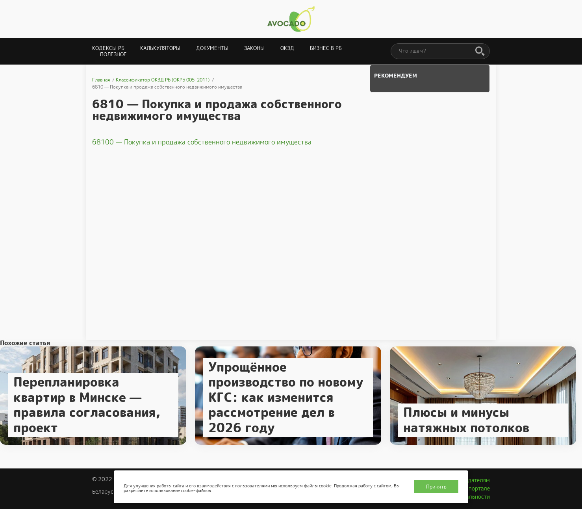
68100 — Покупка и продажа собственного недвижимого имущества (201, 142)
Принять (436, 486)
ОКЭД (287, 48)
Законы (254, 48)
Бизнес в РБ (326, 48)
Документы (212, 48)
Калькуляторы (160, 48)
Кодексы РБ (108, 48)
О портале (476, 488)
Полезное (113, 54)
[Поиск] (480, 51)
